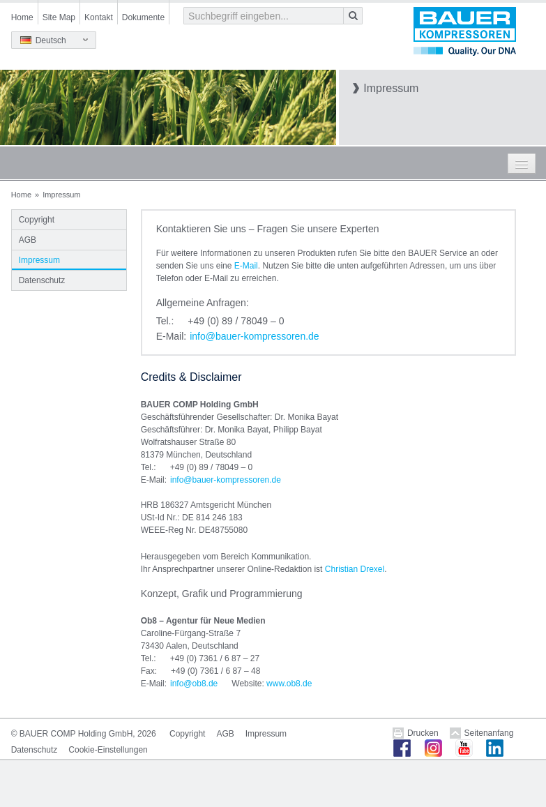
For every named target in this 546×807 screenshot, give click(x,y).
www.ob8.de (289, 683)
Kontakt (98, 17)
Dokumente (143, 17)
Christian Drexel (354, 569)
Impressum (39, 260)
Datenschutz (42, 280)
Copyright (36, 220)
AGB (27, 240)
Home (22, 17)
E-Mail (246, 266)
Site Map (59, 17)
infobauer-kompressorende (254, 336)
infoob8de (194, 683)
